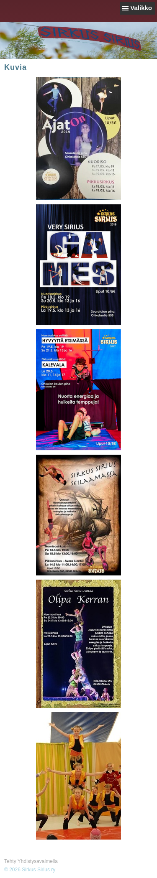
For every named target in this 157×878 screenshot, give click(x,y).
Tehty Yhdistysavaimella (31, 861)
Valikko (141, 7)
